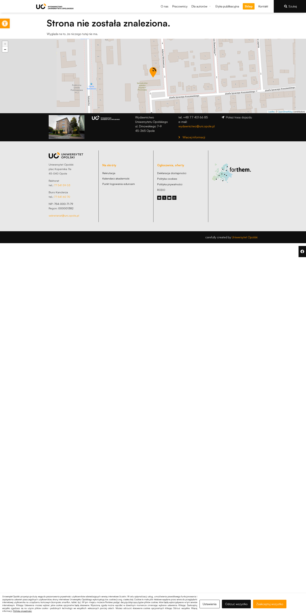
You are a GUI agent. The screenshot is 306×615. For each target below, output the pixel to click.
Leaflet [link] (271, 111)
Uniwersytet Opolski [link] (245, 237)
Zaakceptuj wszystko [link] (269, 604)
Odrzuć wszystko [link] (236, 604)
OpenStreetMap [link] (285, 111)
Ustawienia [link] (209, 604)
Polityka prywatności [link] (22, 611)
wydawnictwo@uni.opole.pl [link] (196, 126)
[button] (201, 6)
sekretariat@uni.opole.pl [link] (64, 215)
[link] (5, 23)
